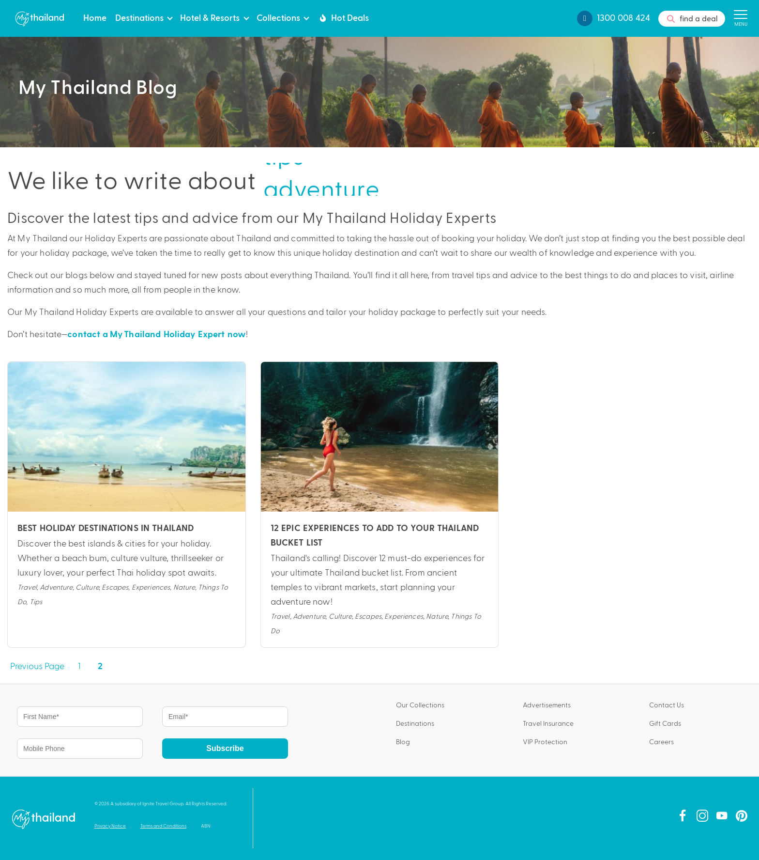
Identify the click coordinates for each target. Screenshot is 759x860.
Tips (36, 601)
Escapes (115, 586)
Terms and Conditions (163, 826)
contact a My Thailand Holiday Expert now (156, 334)
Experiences (151, 586)
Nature (184, 586)
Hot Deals (343, 17)
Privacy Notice (110, 826)
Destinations (139, 17)
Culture (87, 586)
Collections (278, 17)
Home (94, 17)
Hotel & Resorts (210, 17)
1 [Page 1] (79, 665)
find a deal (691, 19)
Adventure (56, 586)
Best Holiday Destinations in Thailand (105, 528)
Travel (27, 586)
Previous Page (37, 665)
